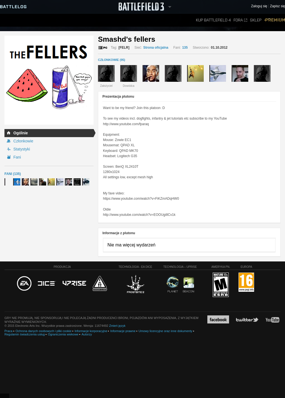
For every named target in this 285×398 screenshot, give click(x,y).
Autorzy (87, 334)
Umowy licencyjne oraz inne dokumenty (165, 331)
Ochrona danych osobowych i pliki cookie (44, 331)
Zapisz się (277, 6)
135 (185, 48)
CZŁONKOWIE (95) (111, 59)
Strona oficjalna (155, 48)
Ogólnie (20, 133)
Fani (17, 157)
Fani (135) (12, 174)
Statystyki (21, 149)
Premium (274, 20)
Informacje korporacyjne (91, 331)
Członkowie (23, 141)
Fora (240, 20)
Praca (8, 331)
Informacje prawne (123, 331)
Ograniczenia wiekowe (63, 334)
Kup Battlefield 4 (213, 20)
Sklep (255, 20)
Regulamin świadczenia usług (24, 334)
